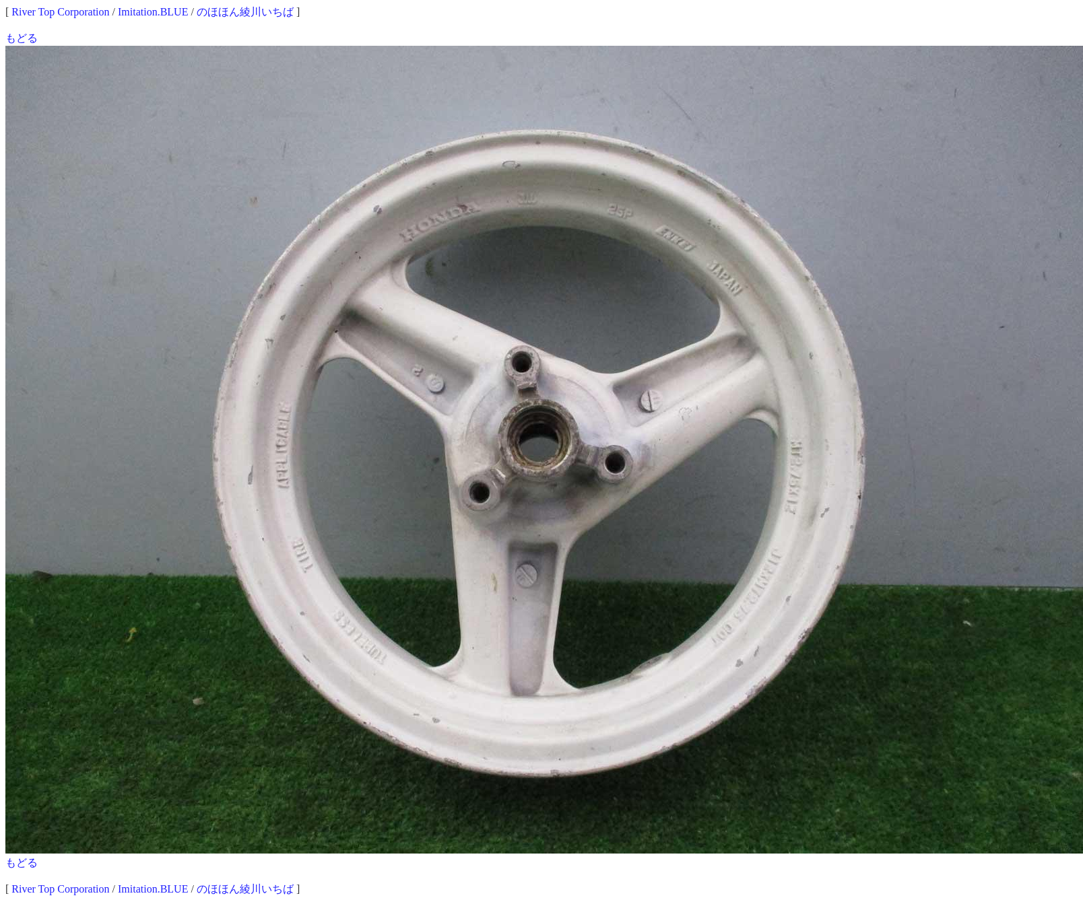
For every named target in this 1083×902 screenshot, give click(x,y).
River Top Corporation (60, 12)
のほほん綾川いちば (245, 12)
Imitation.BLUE (153, 12)
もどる (21, 38)
